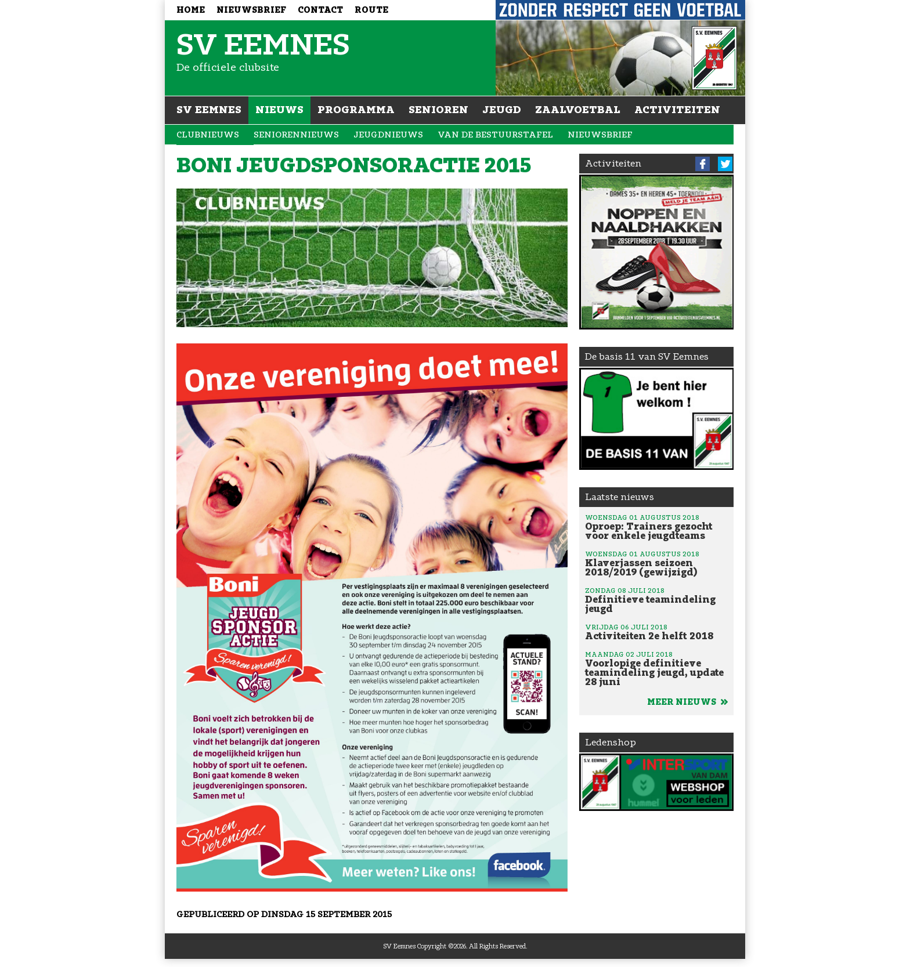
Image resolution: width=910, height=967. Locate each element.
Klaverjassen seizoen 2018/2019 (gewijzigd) (656, 563)
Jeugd (501, 109)
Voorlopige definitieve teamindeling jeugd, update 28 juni (656, 668)
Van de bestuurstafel (495, 135)
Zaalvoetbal (577, 109)
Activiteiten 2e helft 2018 (656, 631)
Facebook (702, 164)
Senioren (438, 109)
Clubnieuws (207, 135)
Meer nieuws (687, 702)
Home (190, 10)
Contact (320, 10)
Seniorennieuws (296, 135)
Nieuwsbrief (251, 10)
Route (371, 10)
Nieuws (279, 109)
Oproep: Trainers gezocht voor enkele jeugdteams (656, 527)
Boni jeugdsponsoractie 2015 (353, 165)
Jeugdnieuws (388, 135)
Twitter (725, 164)
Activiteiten (677, 109)
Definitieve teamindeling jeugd (656, 600)
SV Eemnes (208, 109)
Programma (356, 109)
